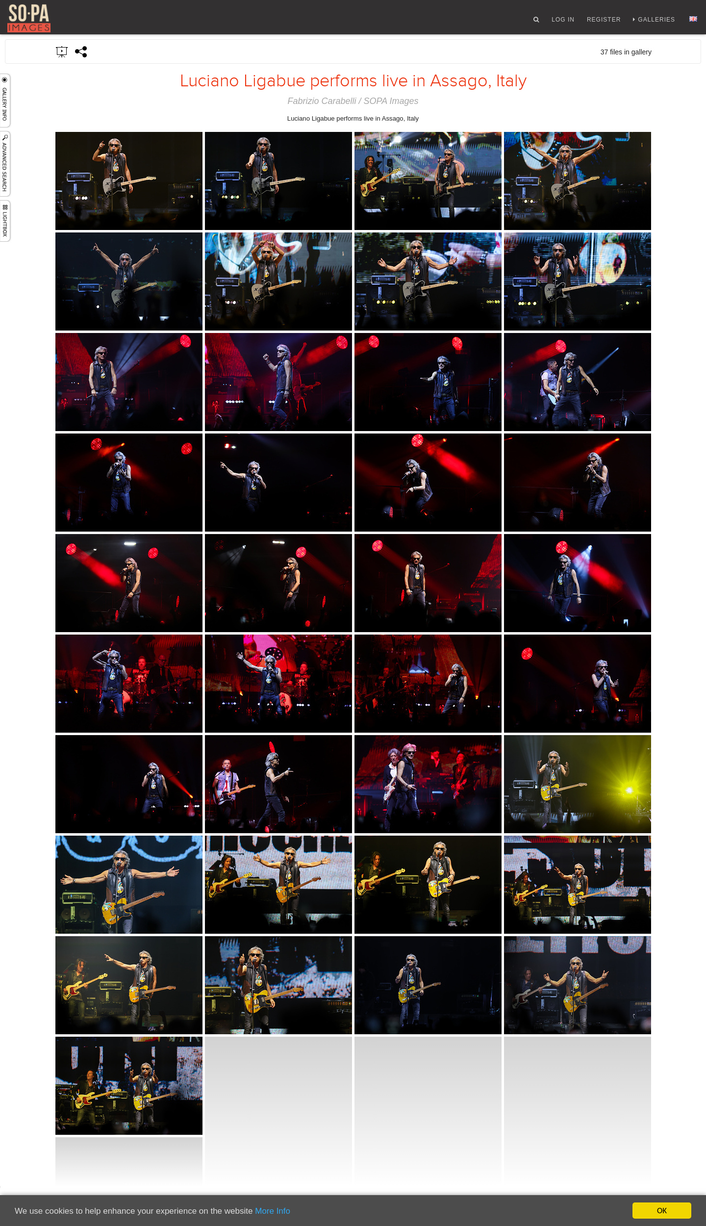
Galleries (656, 21)
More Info (272, 1211)
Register (604, 21)
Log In (563, 21)
